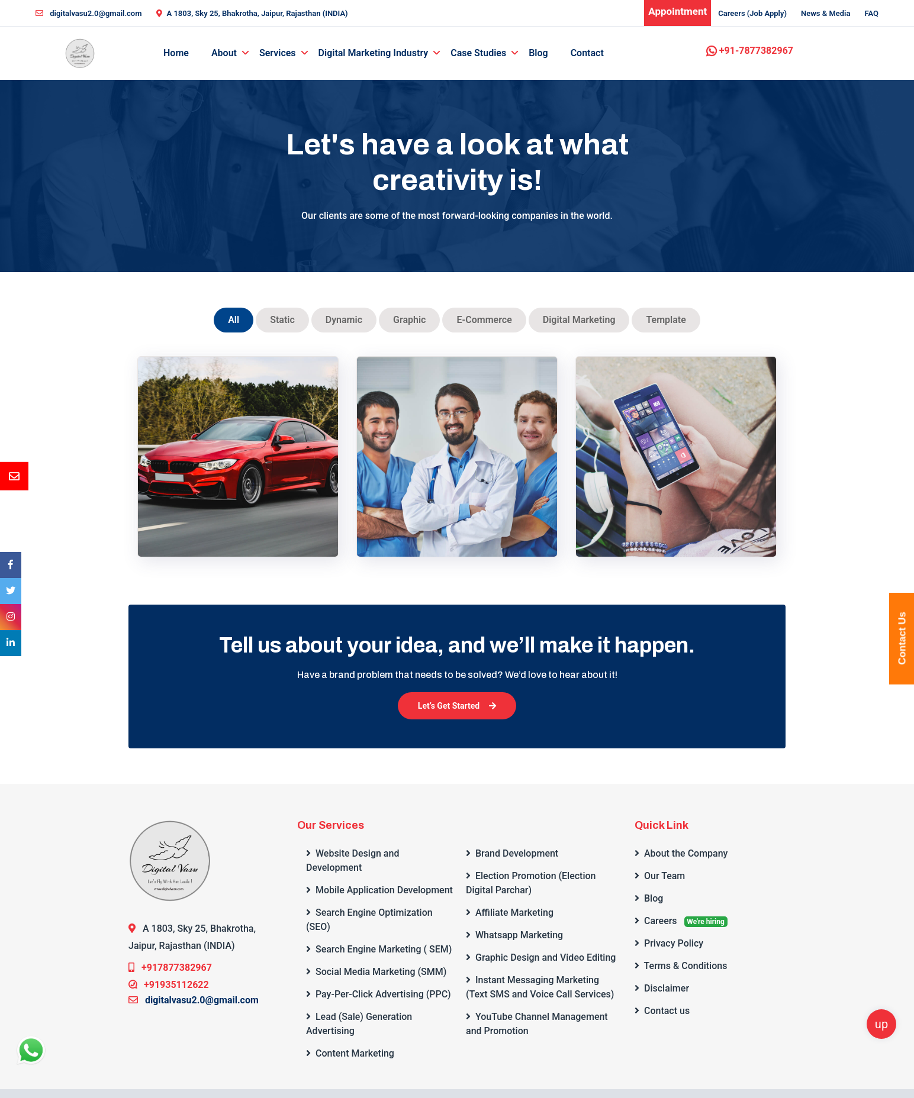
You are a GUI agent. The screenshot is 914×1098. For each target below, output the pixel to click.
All (233, 319)
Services (277, 53)
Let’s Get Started (457, 706)
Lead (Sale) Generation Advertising (359, 1023)
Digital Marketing (579, 319)
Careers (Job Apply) (752, 13)
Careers (681, 921)
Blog (538, 53)
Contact (587, 53)
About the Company (681, 853)
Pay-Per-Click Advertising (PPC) (378, 994)
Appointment (677, 11)
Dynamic (344, 319)
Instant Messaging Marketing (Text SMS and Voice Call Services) (540, 987)
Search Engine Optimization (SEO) (369, 919)
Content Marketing (350, 1053)
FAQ (871, 13)
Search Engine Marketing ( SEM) (379, 949)
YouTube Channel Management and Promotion (537, 1023)
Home (176, 53)
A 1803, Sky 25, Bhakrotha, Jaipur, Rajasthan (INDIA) (252, 13)
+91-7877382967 (749, 50)
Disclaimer (662, 988)
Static (282, 319)
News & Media (825, 13)
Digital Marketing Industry (373, 53)
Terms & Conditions (681, 965)
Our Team (660, 875)
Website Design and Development (352, 860)
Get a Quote (838, 78)
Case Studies (478, 53)
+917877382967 (170, 967)
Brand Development (512, 853)
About (224, 53)
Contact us (662, 1010)
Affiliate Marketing (509, 912)
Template (666, 319)
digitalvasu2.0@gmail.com (89, 13)
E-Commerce (483, 319)
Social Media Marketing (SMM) (376, 971)
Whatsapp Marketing (514, 935)
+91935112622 (168, 984)
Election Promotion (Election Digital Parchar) (531, 883)
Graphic (409, 319)
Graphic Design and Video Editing (541, 957)
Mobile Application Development (379, 890)
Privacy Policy (669, 943)
